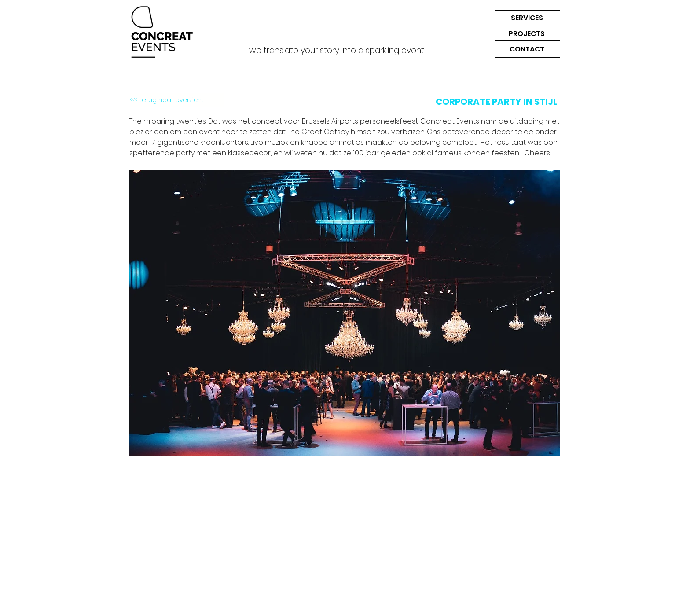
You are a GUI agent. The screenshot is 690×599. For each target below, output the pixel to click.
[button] (526, 18)
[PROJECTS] (526, 34)
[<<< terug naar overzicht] (177, 100)
